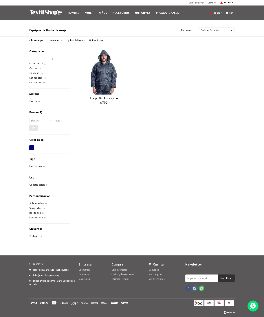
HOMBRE (73, 12)
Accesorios (121, 12)
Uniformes (54, 40)
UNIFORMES (143, 12)
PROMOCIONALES (167, 12)
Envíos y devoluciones (122, 274)
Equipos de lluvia (75, 40)
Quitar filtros (96, 40)
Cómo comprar (196, 2)
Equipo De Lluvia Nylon (104, 98)
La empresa (85, 269)
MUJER (89, 12)
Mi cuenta (153, 269)
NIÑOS (103, 12)
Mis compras (155, 274)
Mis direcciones (156, 279)
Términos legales (120, 279)
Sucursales (84, 279)
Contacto (212, 2)
